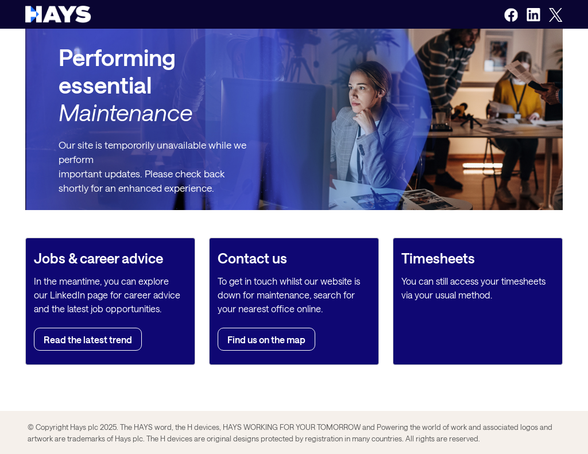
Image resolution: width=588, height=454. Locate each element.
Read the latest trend (88, 339)
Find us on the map (266, 339)
